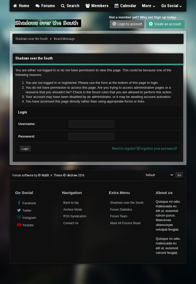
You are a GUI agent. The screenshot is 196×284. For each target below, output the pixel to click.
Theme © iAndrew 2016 (69, 175)
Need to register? (124, 148)
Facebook (26, 203)
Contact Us (70, 223)
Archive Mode (72, 209)
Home (21, 5)
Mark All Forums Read (125, 223)
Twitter (23, 210)
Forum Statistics (121, 209)
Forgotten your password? (158, 148)
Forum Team (118, 216)
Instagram (26, 217)
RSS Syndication (74, 216)
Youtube (24, 225)
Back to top (71, 203)
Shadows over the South (31, 39)
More (149, 5)
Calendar (125, 5)
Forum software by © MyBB (31, 175)
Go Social (171, 5)
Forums (45, 5)
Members (96, 5)
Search (70, 5)
